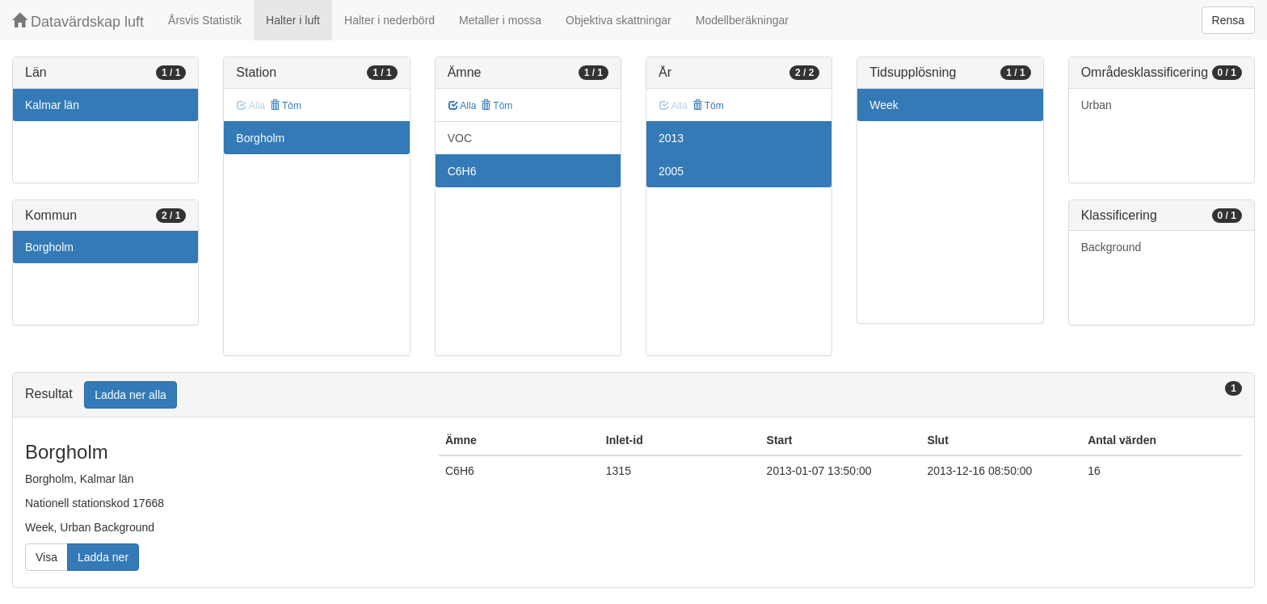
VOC (460, 138)
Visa (46, 557)
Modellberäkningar (742, 20)
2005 (671, 171)
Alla (462, 105)
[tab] (633, 395)
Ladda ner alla (130, 394)
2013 (671, 138)
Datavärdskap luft (78, 21)
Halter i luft (293, 20)
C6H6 (462, 171)
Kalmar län (52, 105)
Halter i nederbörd (389, 20)
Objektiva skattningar (618, 20)
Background (1111, 247)
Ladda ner (103, 557)
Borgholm (49, 247)
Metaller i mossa (500, 20)
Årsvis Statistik (205, 20)
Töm (285, 105)
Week (884, 105)
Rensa (1228, 20)
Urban (1096, 105)
